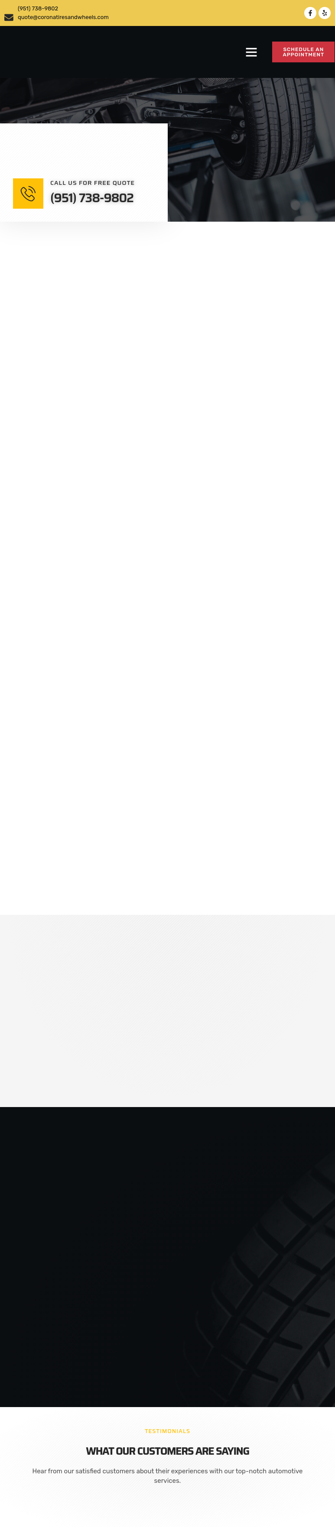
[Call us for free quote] (28, 193)
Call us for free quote (92, 182)
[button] (251, 52)
